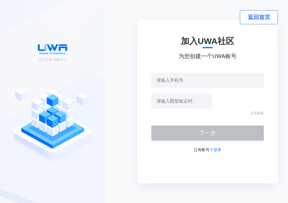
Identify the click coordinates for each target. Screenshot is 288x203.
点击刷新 (257, 113)
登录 (217, 149)
